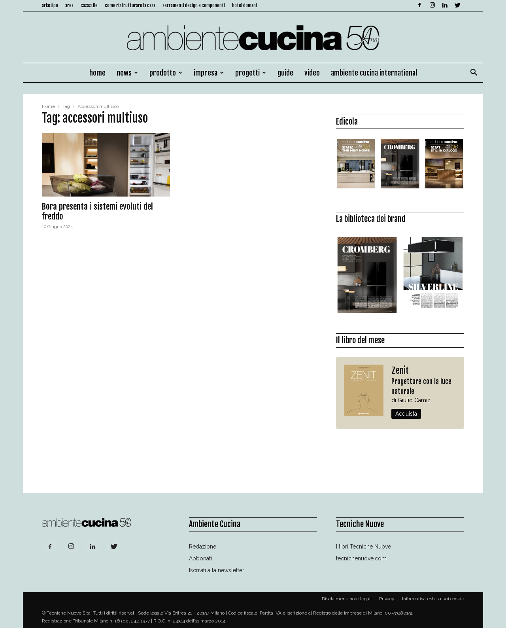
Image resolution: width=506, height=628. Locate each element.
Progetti (250, 72)
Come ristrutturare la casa (130, 5)
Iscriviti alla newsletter (216, 570)
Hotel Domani (244, 5)
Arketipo (50, 5)
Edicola (347, 122)
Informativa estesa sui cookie (433, 599)
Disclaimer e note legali (347, 599)
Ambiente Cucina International (374, 72)
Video (312, 72)
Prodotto (165, 72)
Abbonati (200, 558)
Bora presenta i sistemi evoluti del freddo (97, 211)
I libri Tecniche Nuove (363, 546)
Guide (285, 72)
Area (69, 5)
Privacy (387, 599)
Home (97, 72)
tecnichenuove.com (361, 558)
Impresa (209, 72)
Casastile (89, 5)
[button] (473, 73)
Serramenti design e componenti (193, 5)
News (127, 72)
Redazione (202, 546)
